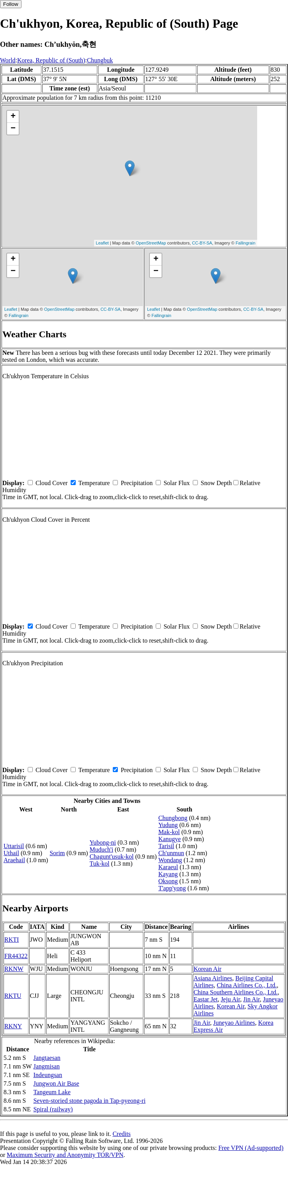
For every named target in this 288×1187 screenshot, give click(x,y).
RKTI (11, 939)
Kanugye (169, 839)
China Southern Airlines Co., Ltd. (236, 992)
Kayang (168, 874)
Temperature (94, 483)
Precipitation (137, 483)
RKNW (13, 969)
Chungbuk (100, 60)
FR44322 (16, 956)
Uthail (11, 853)
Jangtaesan (46, 1057)
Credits (121, 1133)
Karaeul (168, 867)
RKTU (12, 995)
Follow (10, 4)
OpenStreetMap (151, 243)
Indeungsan (47, 1075)
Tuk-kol (99, 863)
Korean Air (208, 969)
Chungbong (173, 818)
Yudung (168, 825)
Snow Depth (216, 483)
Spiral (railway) (53, 1109)
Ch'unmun (171, 853)
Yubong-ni (102, 842)
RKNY (13, 1026)
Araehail (14, 860)
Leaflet (102, 243)
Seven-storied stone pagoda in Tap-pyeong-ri (89, 1100)
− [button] (13, 129)
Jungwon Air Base (56, 1083)
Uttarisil (14, 846)
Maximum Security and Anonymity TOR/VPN (65, 1155)
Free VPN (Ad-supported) (250, 1147)
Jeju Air (230, 999)
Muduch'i (101, 849)
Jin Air (251, 999)
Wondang (170, 860)
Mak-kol (169, 832)
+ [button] (13, 116)
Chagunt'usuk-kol (111, 856)
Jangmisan (46, 1066)
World (8, 60)
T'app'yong (172, 888)
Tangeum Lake (51, 1092)
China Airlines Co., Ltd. (247, 985)
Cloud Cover (52, 483)
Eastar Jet (206, 999)
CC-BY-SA (202, 243)
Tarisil (166, 846)
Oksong (168, 881)
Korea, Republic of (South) (51, 60)
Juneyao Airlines (234, 1022)
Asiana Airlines (213, 978)
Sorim (57, 853)
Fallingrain (246, 243)
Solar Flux (177, 483)
